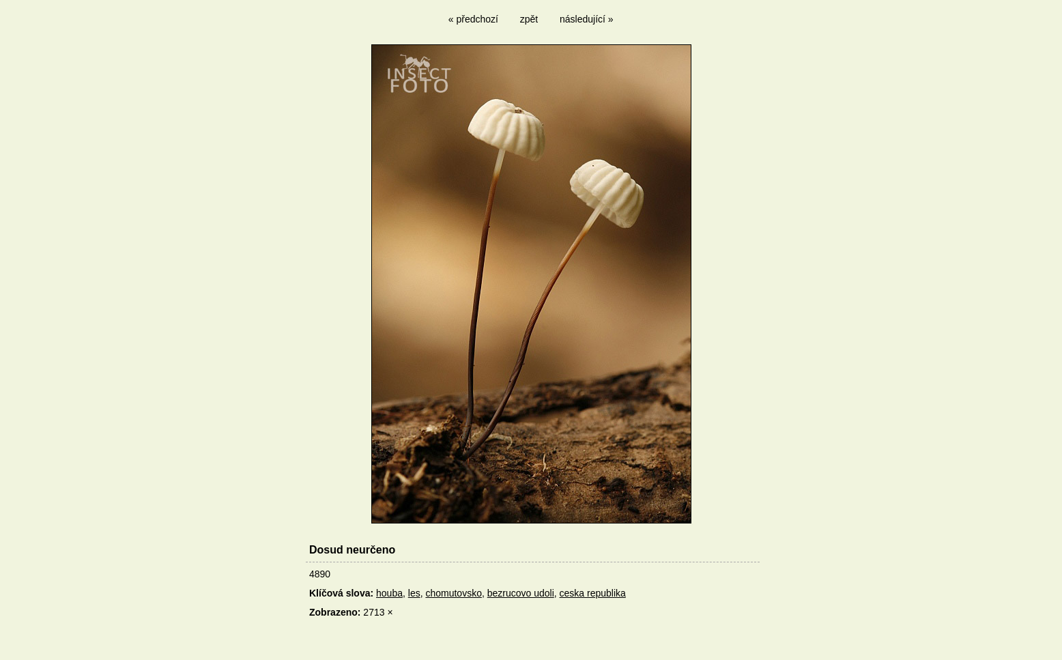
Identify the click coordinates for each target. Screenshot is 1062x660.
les (414, 593)
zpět (529, 19)
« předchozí (473, 19)
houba (389, 593)
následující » (587, 19)
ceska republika (593, 593)
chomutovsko (453, 593)
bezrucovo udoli (520, 593)
